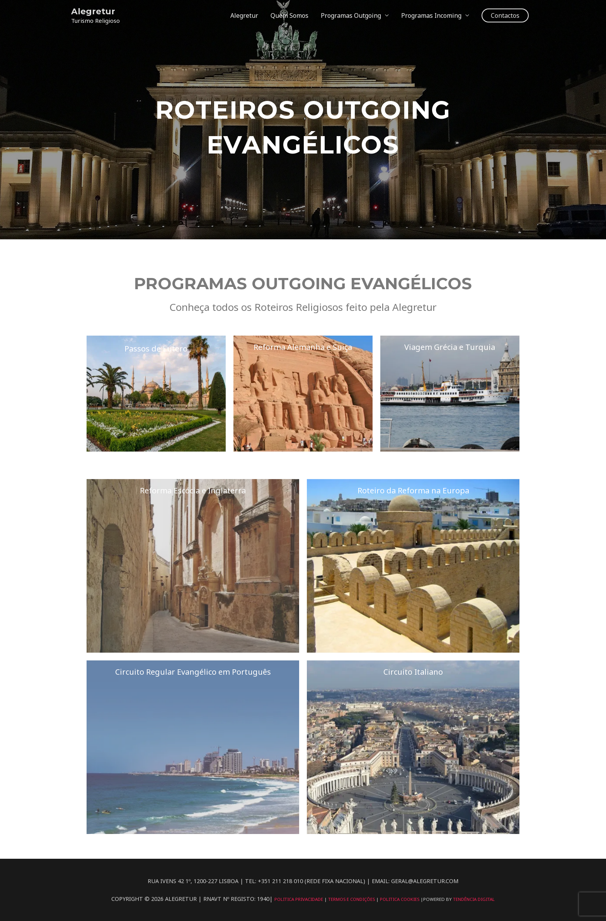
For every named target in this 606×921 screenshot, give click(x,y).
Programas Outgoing (351, 15)
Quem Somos (289, 15)
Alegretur (93, 11)
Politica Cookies (401, 899)
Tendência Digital (476, 899)
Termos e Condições (351, 899)
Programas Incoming (431, 15)
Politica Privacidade (296, 899)
